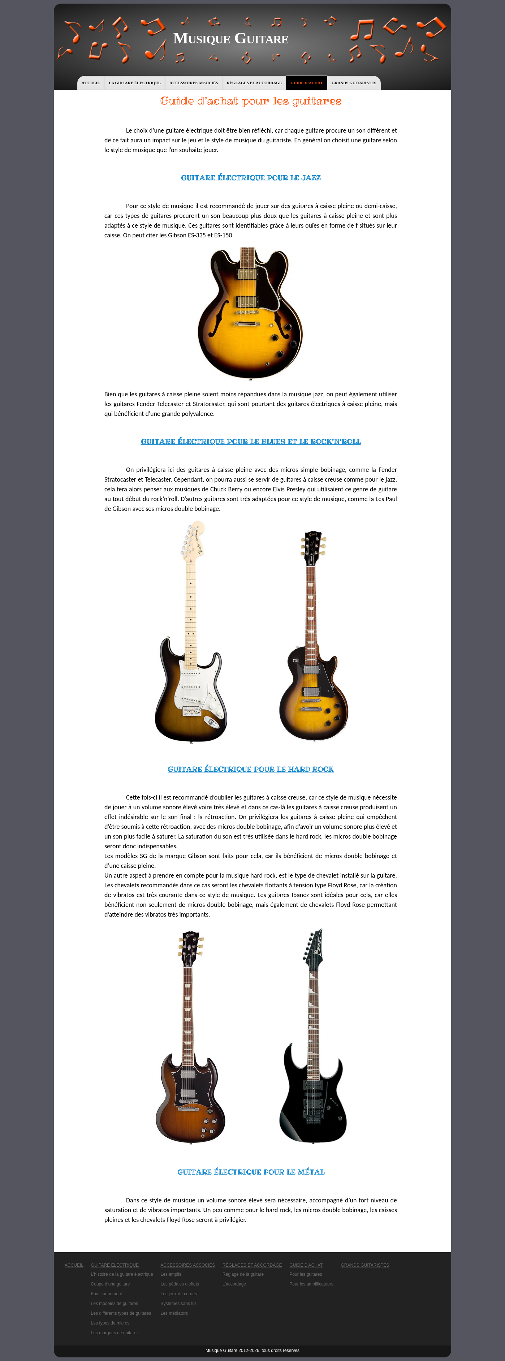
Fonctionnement (106, 1293)
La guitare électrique (135, 83)
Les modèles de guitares (114, 1303)
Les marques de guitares (115, 1332)
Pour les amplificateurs (311, 1284)
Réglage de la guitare (243, 1274)
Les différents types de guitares (121, 1313)
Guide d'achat (306, 1265)
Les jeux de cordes (179, 1293)
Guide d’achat (306, 83)
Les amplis (171, 1274)
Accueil (91, 83)
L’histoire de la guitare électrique (122, 1274)
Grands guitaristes (354, 83)
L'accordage (234, 1284)
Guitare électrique (115, 1265)
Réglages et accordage (254, 83)
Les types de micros (110, 1323)
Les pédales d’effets (180, 1284)
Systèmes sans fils (179, 1303)
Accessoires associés (193, 83)
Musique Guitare (231, 38)
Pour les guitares (305, 1274)
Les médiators (174, 1313)
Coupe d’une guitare (110, 1284)
